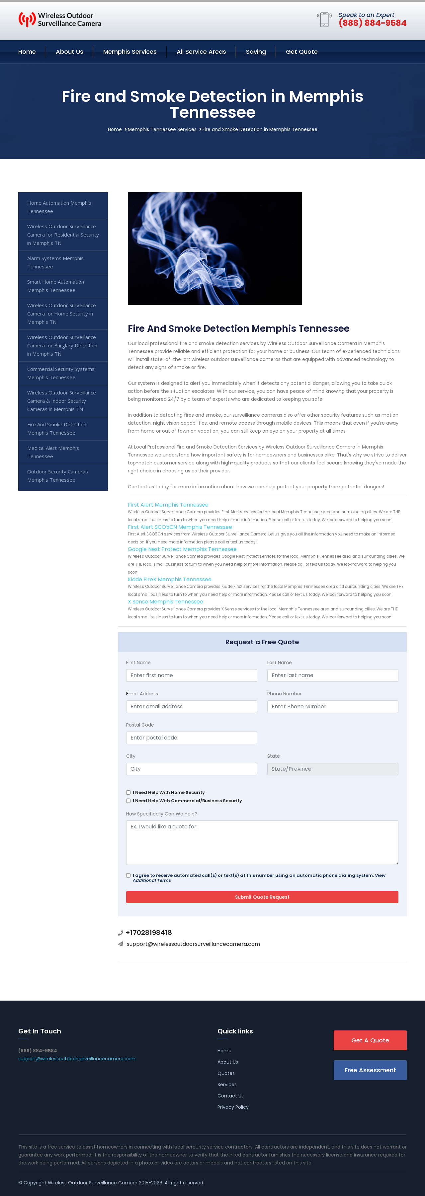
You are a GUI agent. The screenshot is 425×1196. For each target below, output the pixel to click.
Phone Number (284, 693)
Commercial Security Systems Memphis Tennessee (61, 373)
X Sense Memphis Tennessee (165, 601)
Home (27, 51)
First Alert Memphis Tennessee (168, 505)
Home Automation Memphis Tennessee (59, 206)
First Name (138, 662)
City (130, 756)
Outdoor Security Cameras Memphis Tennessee (57, 475)
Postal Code (140, 725)
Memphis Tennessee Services (162, 129)
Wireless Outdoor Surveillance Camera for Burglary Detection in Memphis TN (62, 345)
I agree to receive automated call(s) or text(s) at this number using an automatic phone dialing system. (259, 878)
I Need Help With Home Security (169, 792)
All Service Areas (201, 51)
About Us (69, 51)
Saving (256, 51)
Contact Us (230, 1095)
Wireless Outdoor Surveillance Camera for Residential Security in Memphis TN (63, 234)
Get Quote (302, 51)
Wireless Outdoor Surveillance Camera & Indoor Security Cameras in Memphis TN (61, 400)
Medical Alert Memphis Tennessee (53, 452)
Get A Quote (370, 1040)
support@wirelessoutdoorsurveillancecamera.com (193, 944)
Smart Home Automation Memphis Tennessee (55, 285)
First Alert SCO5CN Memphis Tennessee (180, 527)
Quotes (226, 1073)
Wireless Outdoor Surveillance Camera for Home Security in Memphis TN (61, 313)
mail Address (142, 693)
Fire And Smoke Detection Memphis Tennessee (56, 428)
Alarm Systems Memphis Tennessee (55, 262)
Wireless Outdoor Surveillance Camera (92, 1182)
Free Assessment (370, 1070)
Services (227, 1084)
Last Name (279, 662)
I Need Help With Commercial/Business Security (187, 800)
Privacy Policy (233, 1107)
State (273, 756)
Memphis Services (130, 51)
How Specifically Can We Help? (161, 813)
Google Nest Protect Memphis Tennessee (182, 549)
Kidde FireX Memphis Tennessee (170, 579)
